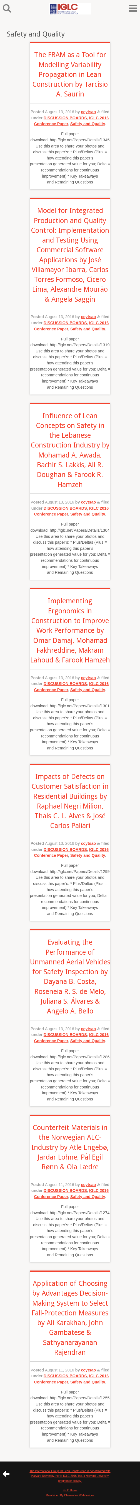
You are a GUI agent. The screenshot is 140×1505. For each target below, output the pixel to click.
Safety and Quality (87, 124)
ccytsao (88, 112)
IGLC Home (70, 1490)
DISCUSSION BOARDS (65, 118)
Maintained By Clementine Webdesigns (70, 1495)
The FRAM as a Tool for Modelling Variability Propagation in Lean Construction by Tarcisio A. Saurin (70, 74)
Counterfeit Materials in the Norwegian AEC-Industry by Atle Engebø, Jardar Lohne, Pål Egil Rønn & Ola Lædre (70, 1147)
